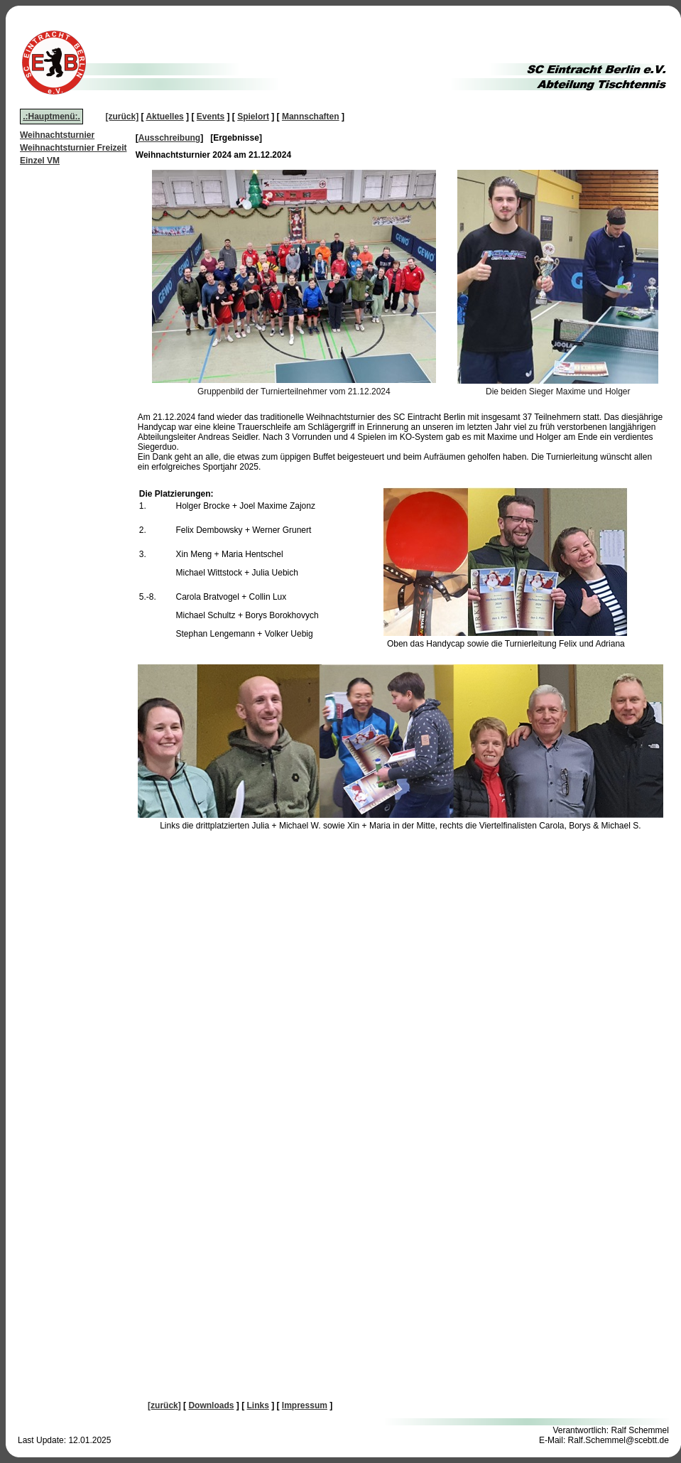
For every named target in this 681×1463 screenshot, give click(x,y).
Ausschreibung (169, 138)
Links (257, 1405)
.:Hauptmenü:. (51, 117)
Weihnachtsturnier (57, 135)
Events (210, 117)
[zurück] (122, 117)
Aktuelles (164, 117)
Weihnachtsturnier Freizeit (73, 148)
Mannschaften (310, 117)
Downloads (211, 1405)
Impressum (304, 1405)
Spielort (253, 117)
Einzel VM (40, 161)
